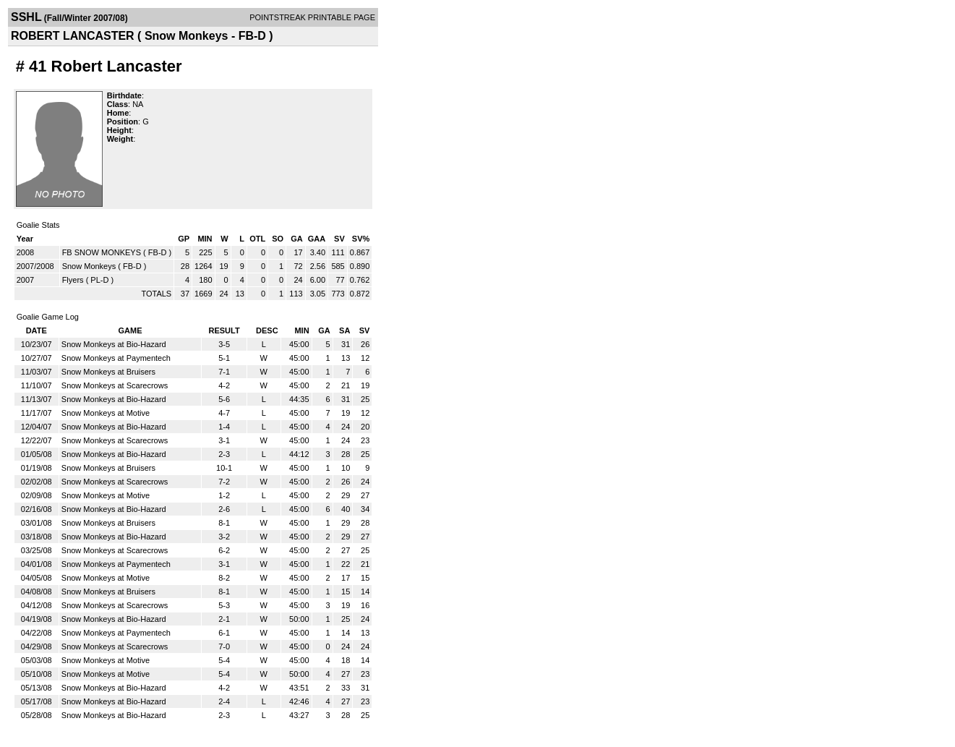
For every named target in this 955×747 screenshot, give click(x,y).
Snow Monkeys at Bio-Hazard (113, 344)
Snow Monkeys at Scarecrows (114, 385)
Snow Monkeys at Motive (105, 413)
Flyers (73, 280)
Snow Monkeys (89, 266)
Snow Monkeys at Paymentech (116, 358)
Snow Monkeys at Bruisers (108, 371)
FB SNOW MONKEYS (101, 252)
